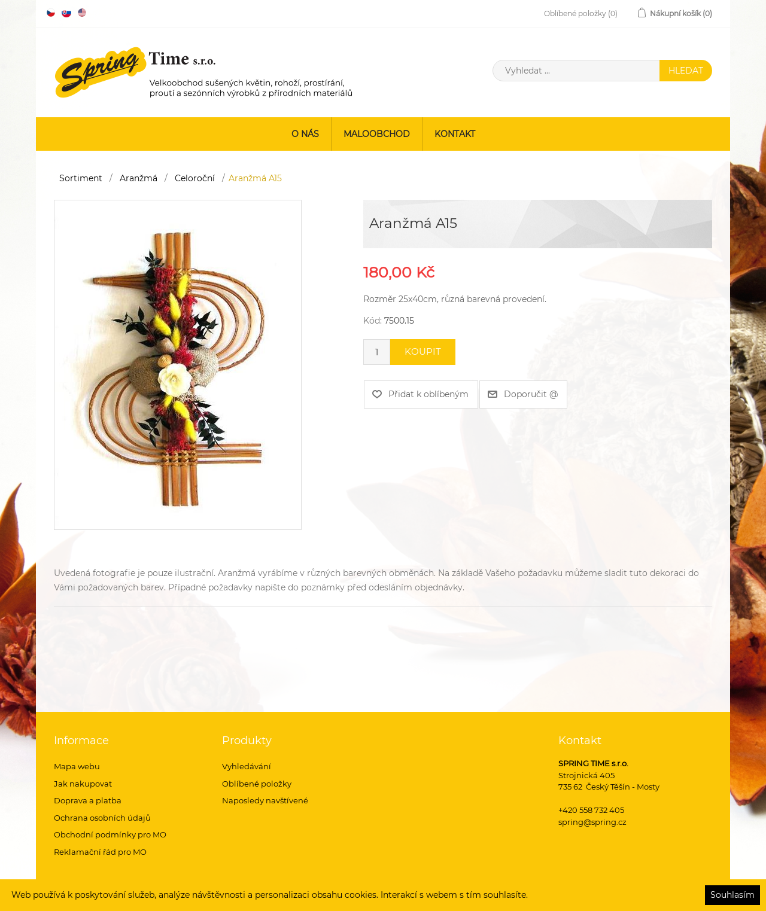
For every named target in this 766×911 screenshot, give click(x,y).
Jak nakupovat (83, 783)
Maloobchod (377, 134)
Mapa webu (77, 766)
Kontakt (454, 134)
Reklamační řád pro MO (100, 852)
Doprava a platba (87, 800)
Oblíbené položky (256, 783)
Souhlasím (732, 894)
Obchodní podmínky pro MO (110, 834)
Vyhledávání (246, 766)
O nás (305, 134)
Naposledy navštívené (265, 800)
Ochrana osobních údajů (102, 817)
